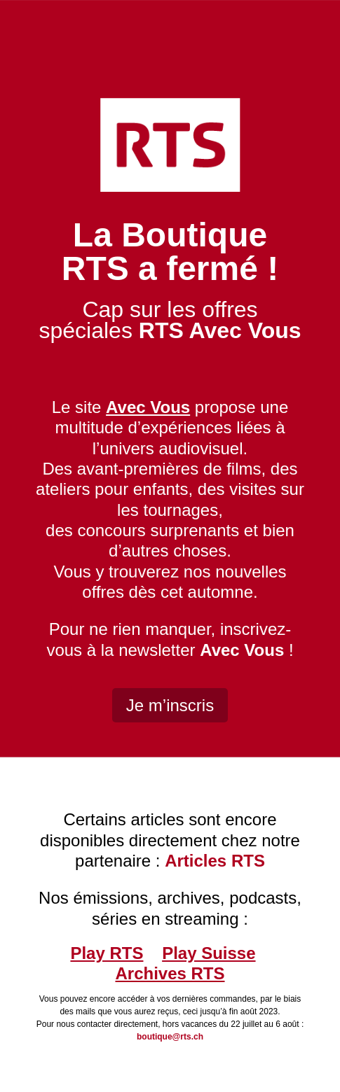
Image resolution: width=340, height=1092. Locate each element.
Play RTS (106, 953)
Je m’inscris (170, 705)
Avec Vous (242, 649)
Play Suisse (208, 953)
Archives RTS (169, 973)
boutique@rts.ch (170, 1037)
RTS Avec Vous (220, 330)
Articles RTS (215, 860)
